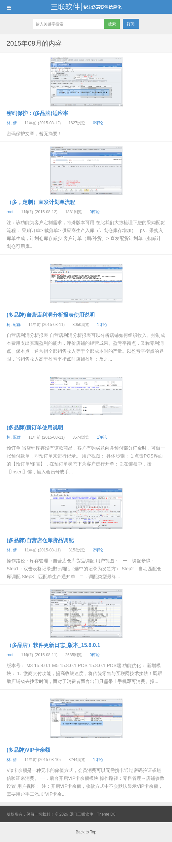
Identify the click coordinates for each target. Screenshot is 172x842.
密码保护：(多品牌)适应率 (37, 113)
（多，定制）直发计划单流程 (41, 202)
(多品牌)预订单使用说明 (35, 427)
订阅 (131, 24)
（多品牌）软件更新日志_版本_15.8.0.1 (53, 645)
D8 (112, 814)
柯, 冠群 (14, 324)
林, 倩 (12, 123)
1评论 (102, 324)
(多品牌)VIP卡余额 (28, 750)
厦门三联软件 (86, 7)
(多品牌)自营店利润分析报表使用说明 (51, 315)
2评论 (98, 550)
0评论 (98, 123)
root (10, 212)
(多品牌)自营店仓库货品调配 (40, 540)
